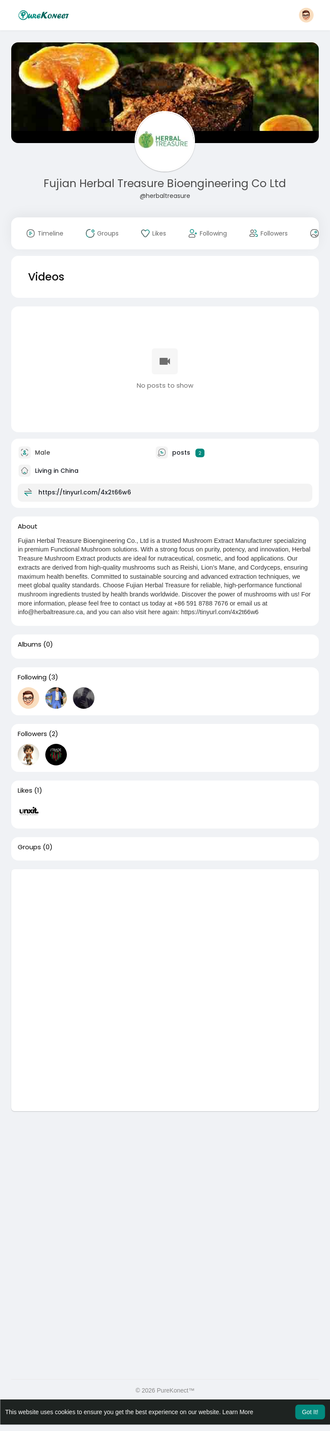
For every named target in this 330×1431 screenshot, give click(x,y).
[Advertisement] (164, 929)
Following (32, 677)
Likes (25, 790)
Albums (29, 644)
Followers (32, 733)
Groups (29, 847)
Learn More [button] (238, 1412)
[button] (306, 15)
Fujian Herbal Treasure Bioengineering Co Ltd (165, 183)
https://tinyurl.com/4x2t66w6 (84, 492)
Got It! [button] (310, 1412)
